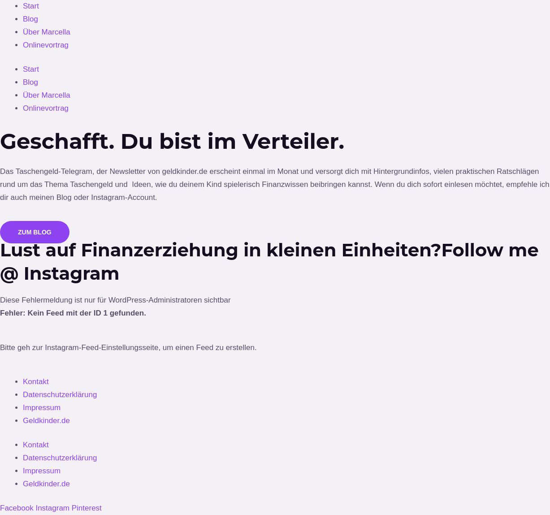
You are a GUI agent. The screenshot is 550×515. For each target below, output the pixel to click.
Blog (30, 19)
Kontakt (36, 381)
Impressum (42, 407)
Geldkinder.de (46, 420)
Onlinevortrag (46, 45)
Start (31, 6)
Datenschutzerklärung (60, 394)
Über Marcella (46, 32)
